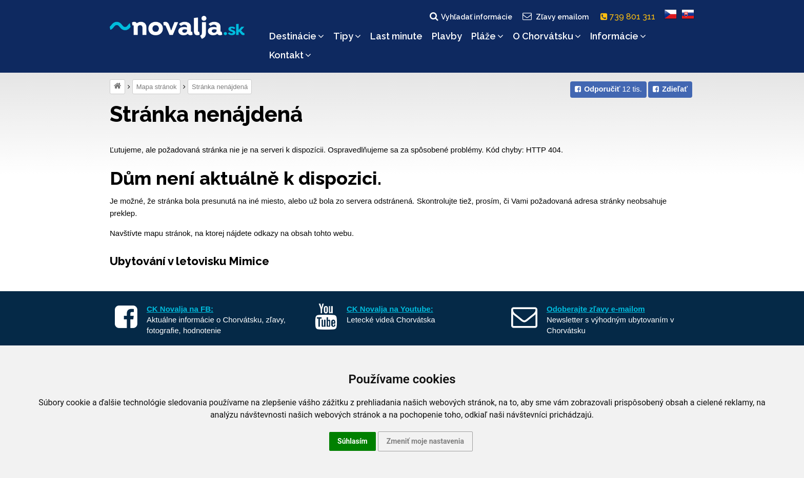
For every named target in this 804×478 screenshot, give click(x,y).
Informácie (618, 36)
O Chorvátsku (547, 36)
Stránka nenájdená (220, 87)
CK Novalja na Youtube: (390, 309)
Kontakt (290, 55)
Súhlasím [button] (352, 441)
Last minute (396, 36)
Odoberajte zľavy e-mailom (596, 309)
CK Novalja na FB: (180, 309)
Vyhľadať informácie (470, 16)
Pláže (487, 36)
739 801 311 (629, 16)
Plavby (447, 36)
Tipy (347, 36)
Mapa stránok (156, 87)
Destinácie (296, 36)
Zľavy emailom (555, 16)
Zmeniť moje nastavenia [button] (425, 441)
